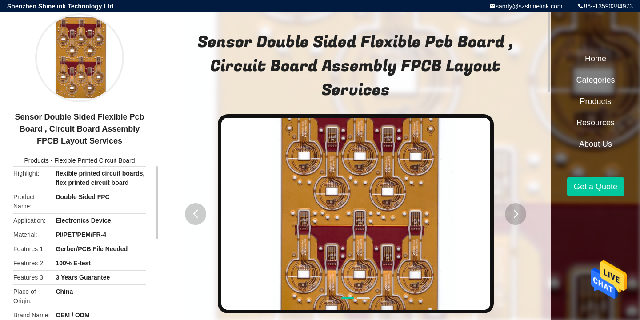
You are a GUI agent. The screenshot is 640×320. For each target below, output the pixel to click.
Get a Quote (595, 186)
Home (595, 58)
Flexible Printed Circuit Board (94, 160)
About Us (595, 144)
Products (36, 160)
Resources (595, 122)
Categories (595, 80)
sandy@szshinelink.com (529, 6)
